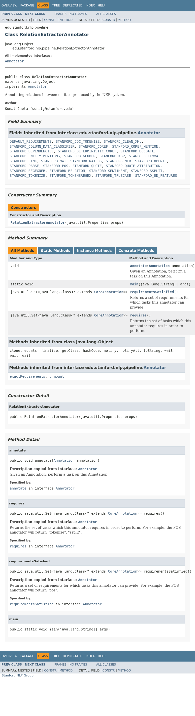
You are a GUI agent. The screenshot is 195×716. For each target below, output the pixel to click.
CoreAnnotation (108, 292)
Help (101, 5)
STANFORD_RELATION (67, 171)
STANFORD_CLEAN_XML (122, 141)
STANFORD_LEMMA (143, 156)
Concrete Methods (136, 251)
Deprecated (73, 5)
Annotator (14, 61)
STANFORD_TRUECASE (113, 176)
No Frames (78, 14)
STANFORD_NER (118, 161)
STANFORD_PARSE (24, 166)
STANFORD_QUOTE (87, 166)
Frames (61, 14)
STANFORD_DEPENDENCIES (32, 151)
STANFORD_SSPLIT (146, 171)
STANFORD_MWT (53, 161)
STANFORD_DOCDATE (137, 151)
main (134, 284)
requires (138, 315)
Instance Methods (94, 251)
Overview (9, 5)
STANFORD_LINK (23, 161)
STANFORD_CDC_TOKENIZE (77, 141)
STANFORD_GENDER (79, 156)
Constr (50, 20)
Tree (56, 5)
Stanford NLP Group (17, 675)
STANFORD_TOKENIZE (27, 176)
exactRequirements (27, 376)
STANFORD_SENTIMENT (108, 171)
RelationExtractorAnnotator (37, 222)
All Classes (106, 14)
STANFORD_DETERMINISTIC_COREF (87, 151)
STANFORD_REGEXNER (27, 171)
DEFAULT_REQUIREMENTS (31, 141)
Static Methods (55, 251)
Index (90, 5)
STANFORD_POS (55, 166)
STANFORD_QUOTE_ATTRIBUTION (133, 166)
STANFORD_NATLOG (85, 161)
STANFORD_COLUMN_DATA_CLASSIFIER (42, 146)
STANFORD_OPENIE (150, 161)
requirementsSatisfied (152, 292)
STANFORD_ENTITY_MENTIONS (35, 156)
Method (66, 20)
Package (27, 5)
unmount (56, 376)
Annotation (159, 266)
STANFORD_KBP (112, 156)
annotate (138, 266)
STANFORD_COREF (93, 146)
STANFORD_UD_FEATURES (156, 176)
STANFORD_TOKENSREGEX (70, 176)
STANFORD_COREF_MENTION (135, 146)
